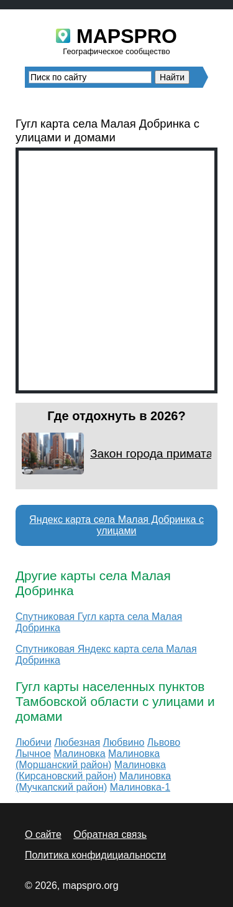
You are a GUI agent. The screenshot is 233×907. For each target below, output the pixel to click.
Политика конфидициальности (95, 855)
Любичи (34, 742)
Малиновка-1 (140, 787)
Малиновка (79, 753)
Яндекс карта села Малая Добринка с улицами (116, 525)
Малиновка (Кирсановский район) (91, 770)
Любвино (124, 742)
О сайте (43, 834)
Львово (163, 742)
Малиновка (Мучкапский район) (93, 781)
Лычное (33, 753)
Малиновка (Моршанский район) (88, 759)
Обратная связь (110, 834)
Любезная (77, 742)
